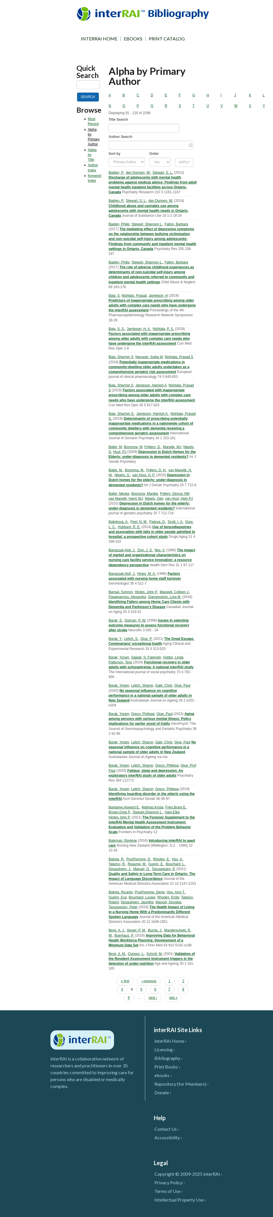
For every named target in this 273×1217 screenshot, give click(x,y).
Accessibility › (168, 1137)
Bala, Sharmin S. (121, 414)
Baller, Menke (119, 494)
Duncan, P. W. (135, 620)
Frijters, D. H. (156, 470)
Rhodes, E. (161, 859)
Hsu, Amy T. (176, 892)
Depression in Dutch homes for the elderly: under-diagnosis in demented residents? (149, 480)
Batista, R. (116, 859)
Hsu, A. (177, 859)
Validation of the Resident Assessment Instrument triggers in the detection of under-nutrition (152, 959)
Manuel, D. (141, 869)
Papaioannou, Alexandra (127, 597)
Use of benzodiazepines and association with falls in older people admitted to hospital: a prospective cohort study (152, 532)
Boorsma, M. (134, 470)
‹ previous (148, 981)
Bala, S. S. (117, 329)
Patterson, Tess (120, 662)
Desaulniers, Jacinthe (137, 902)
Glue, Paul (182, 685)
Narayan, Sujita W (149, 357)
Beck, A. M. (117, 954)
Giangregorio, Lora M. (164, 597)
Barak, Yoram (119, 657)
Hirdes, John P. (146, 592)
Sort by (114, 154)
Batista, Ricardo (121, 892)
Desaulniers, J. (120, 869)
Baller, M (115, 447)
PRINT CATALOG (167, 38)
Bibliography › (168, 1058)
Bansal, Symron (121, 592)
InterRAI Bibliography (144, 13)
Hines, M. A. (146, 574)
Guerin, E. (156, 864)
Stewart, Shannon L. (147, 224)
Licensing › (164, 1049)
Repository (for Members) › (181, 1084)
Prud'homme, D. (138, 859)
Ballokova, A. (118, 522)
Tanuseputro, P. (164, 869)
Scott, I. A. (175, 522)
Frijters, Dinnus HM (174, 494)
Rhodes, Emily (168, 897)
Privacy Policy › (169, 1182)
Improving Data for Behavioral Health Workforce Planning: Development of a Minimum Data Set (152, 940)
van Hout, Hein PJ (179, 499)
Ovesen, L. (136, 954)
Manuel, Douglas (168, 902)
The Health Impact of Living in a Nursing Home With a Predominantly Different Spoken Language (151, 912)
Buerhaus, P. (124, 935)
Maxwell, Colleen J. (174, 592)
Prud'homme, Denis (150, 892)
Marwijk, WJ (172, 447)
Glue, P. (146, 639)
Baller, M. (116, 470)
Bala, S (114, 296)
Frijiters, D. (152, 447)
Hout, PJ (119, 452)
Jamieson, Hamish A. (152, 414)
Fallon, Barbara (176, 224)
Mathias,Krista (152, 807)
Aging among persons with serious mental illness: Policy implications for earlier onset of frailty (151, 719)
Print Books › (167, 1066)
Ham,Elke (172, 812)
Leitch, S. (131, 639)
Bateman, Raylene (123, 841)
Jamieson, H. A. (139, 329)
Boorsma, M (133, 447)
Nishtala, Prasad (134, 296)
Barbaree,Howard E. (124, 807)
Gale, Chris (163, 685)
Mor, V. (160, 550)
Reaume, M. (137, 864)
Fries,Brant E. (175, 807)
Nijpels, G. (122, 475)
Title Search (118, 120)
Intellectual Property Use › (180, 1199)
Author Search (120, 137)
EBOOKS (133, 38)
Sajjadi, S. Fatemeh (146, 657)
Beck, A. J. (117, 930)
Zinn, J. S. (145, 550)
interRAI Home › (170, 1041)
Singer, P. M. (136, 930)
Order (154, 154)
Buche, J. (155, 930)
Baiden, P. (116, 173)
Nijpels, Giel (154, 499)
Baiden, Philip (119, 224)
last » (173, 998)
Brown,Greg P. (120, 812)
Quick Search (87, 72)
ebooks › (163, 1075)
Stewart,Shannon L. (148, 812)
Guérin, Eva (118, 897)
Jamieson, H (158, 296)
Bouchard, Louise (142, 897)
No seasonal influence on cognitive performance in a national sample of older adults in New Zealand (150, 695)
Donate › (162, 1092)
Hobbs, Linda (173, 657)
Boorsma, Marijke (144, 494)
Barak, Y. (115, 639)
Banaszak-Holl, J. (122, 550)
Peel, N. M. (138, 522)
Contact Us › (166, 1129)
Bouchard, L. (175, 864)
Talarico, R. (117, 864)
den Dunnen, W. (138, 173)
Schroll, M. (154, 954)
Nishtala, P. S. (163, 329)
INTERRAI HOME (99, 38)
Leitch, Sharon (142, 685)
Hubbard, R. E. (129, 527)
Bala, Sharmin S (121, 357)
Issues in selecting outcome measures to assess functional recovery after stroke (149, 625)
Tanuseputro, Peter (123, 907)
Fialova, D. (157, 522)
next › (153, 998)
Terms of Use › (168, 1191)
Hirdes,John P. (120, 817)
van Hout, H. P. (143, 475)
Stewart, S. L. (162, 173)
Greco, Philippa (143, 714)
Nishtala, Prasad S (179, 357)
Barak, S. (116, 620)
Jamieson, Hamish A (150, 385)
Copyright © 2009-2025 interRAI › (188, 1174)
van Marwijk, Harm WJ (126, 499)
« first (125, 981)
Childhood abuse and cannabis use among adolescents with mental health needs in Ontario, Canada (148, 211)
